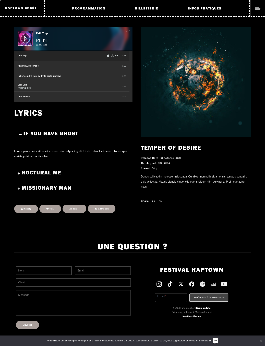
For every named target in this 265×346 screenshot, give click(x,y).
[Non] (260, 340)
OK (215, 340)
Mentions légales (192, 316)
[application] (73, 39)
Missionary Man (46, 188)
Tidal (52, 208)
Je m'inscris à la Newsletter (209, 297)
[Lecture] (23, 36)
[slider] (73, 50)
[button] (73, 134)
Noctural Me (41, 173)
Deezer (76, 208)
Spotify (27, 208)
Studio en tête (203, 308)
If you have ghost (50, 134)
